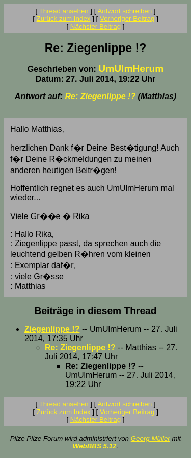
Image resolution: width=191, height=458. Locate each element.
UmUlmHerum (130, 68)
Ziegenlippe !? (51, 329)
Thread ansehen (64, 11)
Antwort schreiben (124, 11)
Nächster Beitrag (95, 26)
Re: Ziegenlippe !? (100, 96)
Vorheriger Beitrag (127, 18)
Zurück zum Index (64, 18)
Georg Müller (150, 438)
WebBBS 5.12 (95, 446)
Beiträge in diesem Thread (96, 310)
